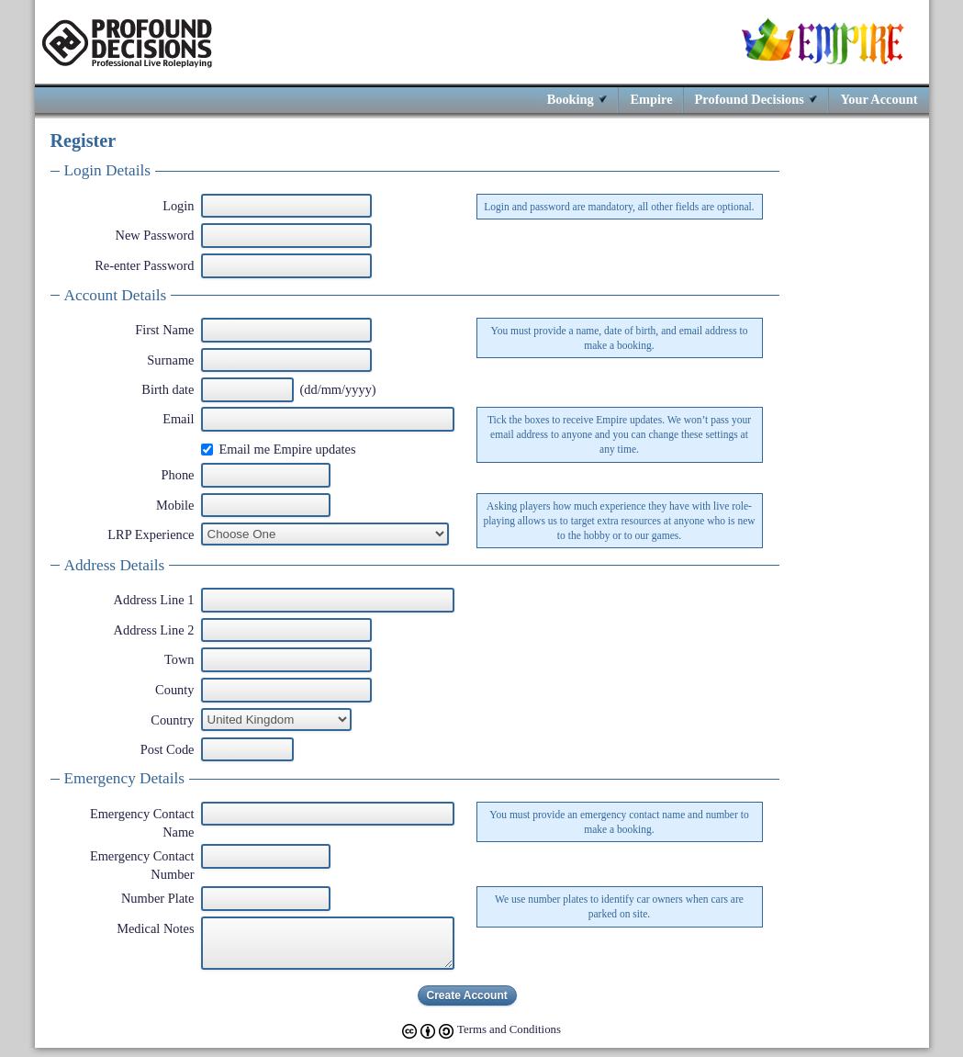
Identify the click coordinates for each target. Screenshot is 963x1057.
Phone (178, 474)
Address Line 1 (154, 599)
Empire (651, 99)
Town (179, 659)
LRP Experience (150, 534)
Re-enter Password (144, 265)
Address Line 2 (154, 630)
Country (172, 720)
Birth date (167, 389)
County (174, 689)
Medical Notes (155, 928)
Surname (170, 360)
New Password (155, 235)
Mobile (175, 505)
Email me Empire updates (287, 449)
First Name (164, 329)
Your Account (878, 99)
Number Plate (158, 898)
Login (178, 205)
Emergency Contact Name (142, 822)
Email (178, 418)
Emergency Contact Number (142, 865)
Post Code (167, 749)
